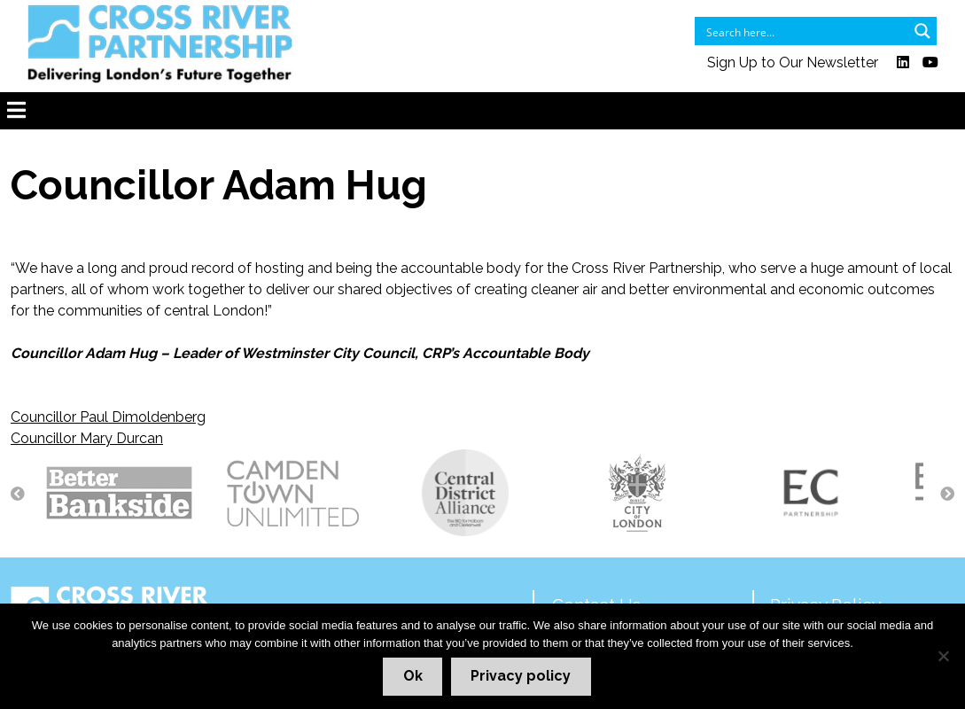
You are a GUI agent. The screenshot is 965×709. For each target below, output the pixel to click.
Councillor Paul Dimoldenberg (108, 417)
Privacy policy (521, 675)
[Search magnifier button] (922, 31)
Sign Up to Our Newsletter (792, 62)
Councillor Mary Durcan (87, 438)
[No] (943, 656)
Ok (413, 675)
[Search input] (804, 31)
